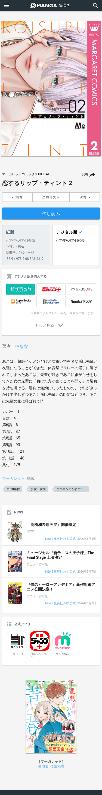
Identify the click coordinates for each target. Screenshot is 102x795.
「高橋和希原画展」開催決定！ (53, 524)
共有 (85, 174)
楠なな (21, 346)
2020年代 (13, 489)
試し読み (51, 213)
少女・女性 (38, 489)
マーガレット (13, 478)
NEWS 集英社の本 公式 (60, 539)
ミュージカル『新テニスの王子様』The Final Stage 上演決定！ (60, 555)
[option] (51, 89)
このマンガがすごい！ (71, 489)
